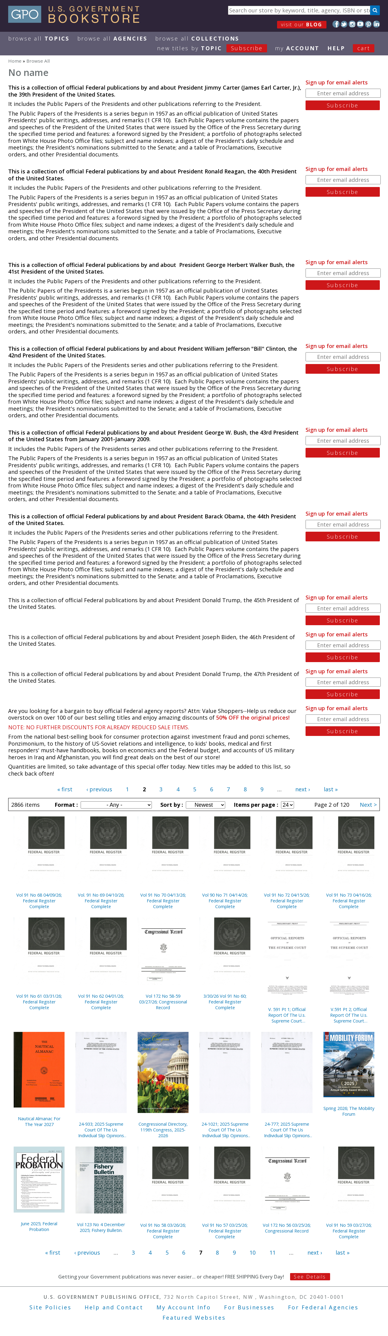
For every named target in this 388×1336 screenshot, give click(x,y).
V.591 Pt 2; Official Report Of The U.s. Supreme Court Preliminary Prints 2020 (349, 1015)
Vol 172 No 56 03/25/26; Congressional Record (287, 1228)
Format (65, 804)
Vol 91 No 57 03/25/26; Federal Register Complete (225, 1230)
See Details (310, 1276)
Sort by (171, 804)
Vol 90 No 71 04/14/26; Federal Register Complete (225, 900)
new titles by (216, 48)
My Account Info (183, 1307)
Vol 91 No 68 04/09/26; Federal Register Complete (39, 900)
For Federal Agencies (323, 1307)
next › (302, 789)
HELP (336, 48)
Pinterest (368, 24)
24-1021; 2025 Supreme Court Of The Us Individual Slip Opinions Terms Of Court (225, 1129)
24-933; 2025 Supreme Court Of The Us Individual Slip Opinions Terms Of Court (101, 1129)
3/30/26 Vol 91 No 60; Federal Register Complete (224, 1001)
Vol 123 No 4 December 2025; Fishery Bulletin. (101, 1227)
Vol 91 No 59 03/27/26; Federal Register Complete (349, 1230)
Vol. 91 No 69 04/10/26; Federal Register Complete (101, 900)
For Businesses (249, 1307)
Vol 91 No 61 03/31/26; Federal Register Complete (39, 1001)
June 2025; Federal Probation (39, 1226)
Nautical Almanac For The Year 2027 (39, 1121)
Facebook (336, 24)
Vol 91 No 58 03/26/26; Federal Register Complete (163, 1230)
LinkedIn (376, 24)
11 (272, 1252)
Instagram (352, 24)
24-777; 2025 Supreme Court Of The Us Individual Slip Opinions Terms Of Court (287, 1129)
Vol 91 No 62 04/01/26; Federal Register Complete (101, 1001)
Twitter (344, 24)
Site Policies (50, 1307)
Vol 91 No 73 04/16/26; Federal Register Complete (349, 900)
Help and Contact (114, 1307)
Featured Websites (194, 1317)
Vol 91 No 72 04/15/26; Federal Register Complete (286, 900)
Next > (368, 804)
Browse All (38, 38)
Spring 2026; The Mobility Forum (348, 1111)
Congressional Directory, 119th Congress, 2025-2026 (163, 1129)
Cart (363, 48)
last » (331, 789)
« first (64, 789)
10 (252, 1252)
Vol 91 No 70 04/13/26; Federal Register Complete (163, 900)
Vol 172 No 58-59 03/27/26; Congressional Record (163, 1001)
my (297, 48)
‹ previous (99, 789)
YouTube (360, 24)
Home (15, 61)
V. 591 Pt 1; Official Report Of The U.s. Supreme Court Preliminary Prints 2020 (286, 1015)
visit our (302, 24)
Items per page (255, 804)
